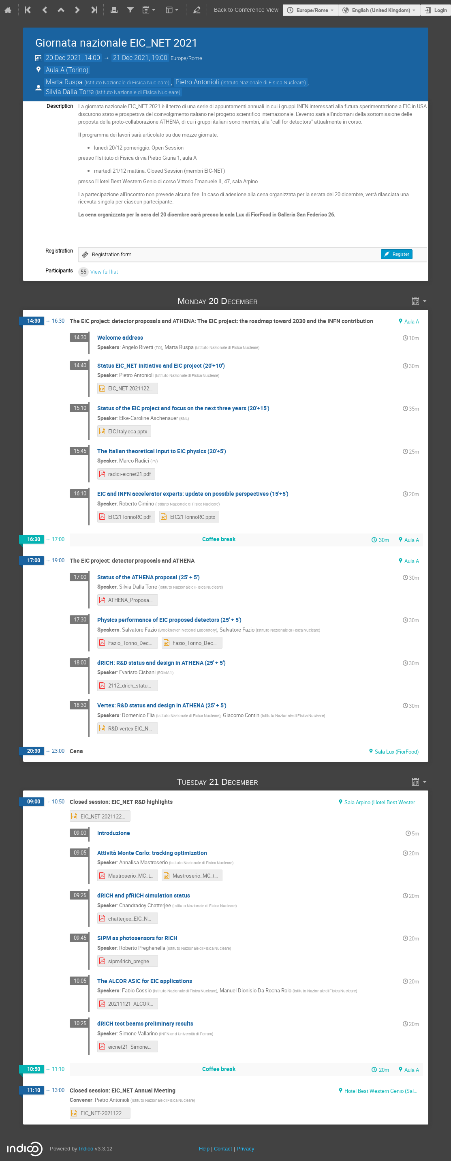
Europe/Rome (312, 10)
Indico (86, 1148)
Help (204, 1148)
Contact (223, 1148)
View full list (104, 272)
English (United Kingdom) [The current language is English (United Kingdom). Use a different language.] (381, 10)
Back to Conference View (246, 10)
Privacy (245, 1148)
